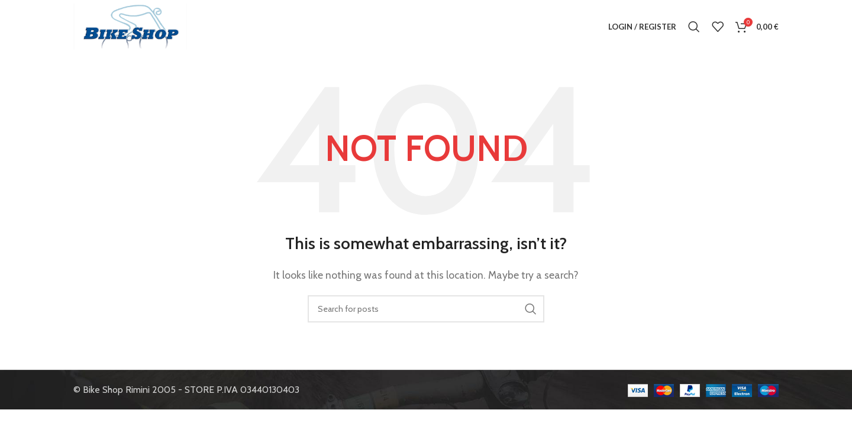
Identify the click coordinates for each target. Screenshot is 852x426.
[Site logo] (130, 25)
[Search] (694, 26)
